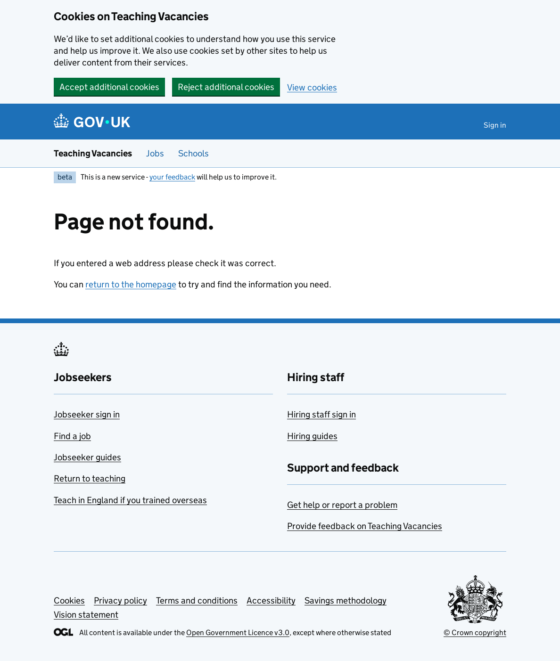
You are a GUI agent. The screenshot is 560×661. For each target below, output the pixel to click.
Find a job (72, 436)
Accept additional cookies (109, 87)
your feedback (172, 176)
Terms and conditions (197, 600)
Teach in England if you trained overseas (130, 500)
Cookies (69, 600)
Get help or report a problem (342, 504)
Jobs (155, 153)
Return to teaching (89, 478)
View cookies (312, 87)
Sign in (495, 125)
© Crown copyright (475, 632)
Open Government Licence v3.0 (237, 632)
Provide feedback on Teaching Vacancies (364, 526)
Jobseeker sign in (87, 414)
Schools (193, 153)
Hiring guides (312, 436)
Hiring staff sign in (321, 414)
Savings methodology (346, 600)
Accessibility (271, 600)
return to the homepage (130, 284)
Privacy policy (120, 600)
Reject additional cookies (226, 87)
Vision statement (86, 614)
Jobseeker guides (87, 457)
